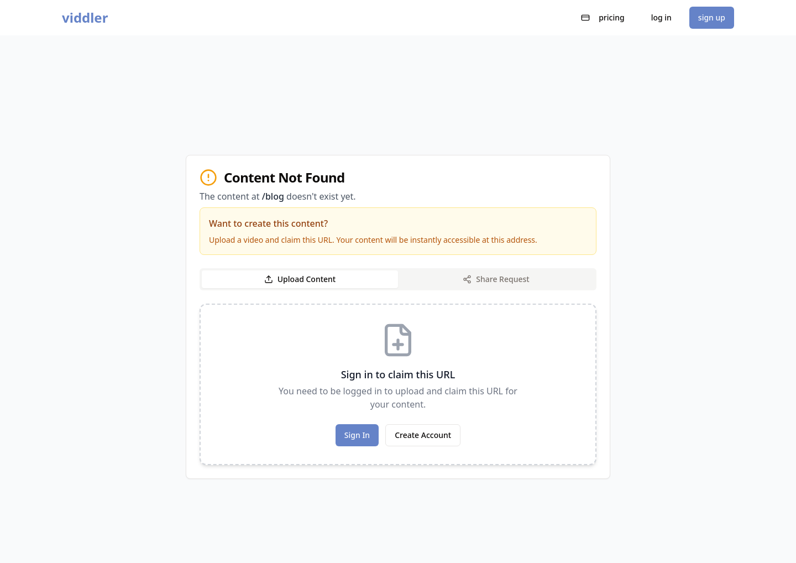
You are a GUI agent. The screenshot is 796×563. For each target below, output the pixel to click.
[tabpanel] (398, 384)
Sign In (357, 435)
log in (661, 17)
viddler (85, 18)
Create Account (423, 435)
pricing (603, 17)
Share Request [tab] (496, 279)
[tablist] (398, 279)
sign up (711, 17)
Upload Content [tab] (300, 279)
